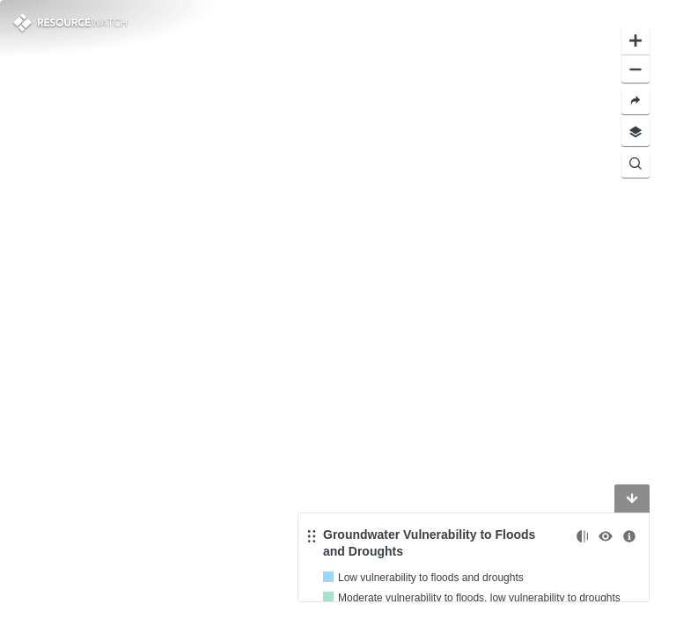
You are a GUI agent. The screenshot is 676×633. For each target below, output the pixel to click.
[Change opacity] (582, 536)
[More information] (629, 536)
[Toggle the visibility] (606, 536)
